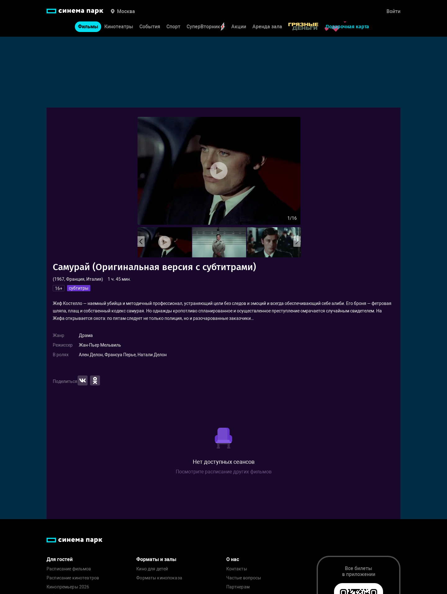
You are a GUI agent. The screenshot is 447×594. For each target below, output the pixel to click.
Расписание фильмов (69, 569)
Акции (238, 27)
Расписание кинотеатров (73, 578)
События (149, 27)
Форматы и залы (156, 559)
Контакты (236, 569)
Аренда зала (267, 27)
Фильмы (88, 27)
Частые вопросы (243, 578)
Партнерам (238, 587)
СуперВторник (206, 26)
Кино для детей (152, 569)
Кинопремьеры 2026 (68, 587)
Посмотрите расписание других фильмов (224, 472)
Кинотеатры (118, 27)
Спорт (173, 27)
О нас (232, 559)
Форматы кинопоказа (159, 578)
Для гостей (60, 559)
